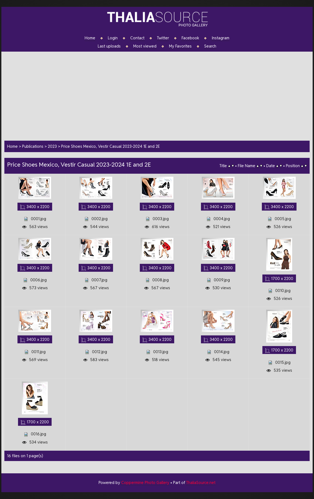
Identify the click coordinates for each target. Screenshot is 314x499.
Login (113, 38)
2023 (52, 146)
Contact (137, 38)
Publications (32, 146)
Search (210, 46)
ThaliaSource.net (200, 482)
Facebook (190, 38)
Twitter (163, 38)
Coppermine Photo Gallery (145, 482)
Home (90, 38)
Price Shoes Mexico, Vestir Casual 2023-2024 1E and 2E (110, 146)
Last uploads (109, 46)
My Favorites (180, 46)
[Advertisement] (159, 95)
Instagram (220, 38)
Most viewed (144, 46)
